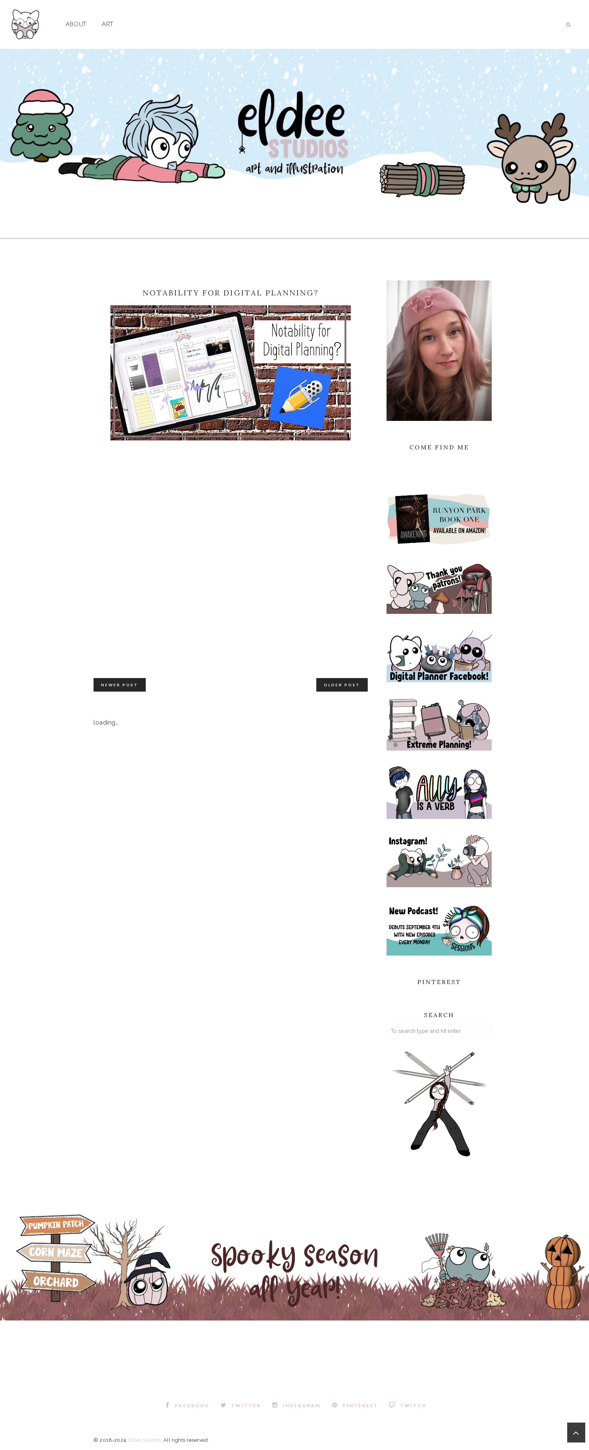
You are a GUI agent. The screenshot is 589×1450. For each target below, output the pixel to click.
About (76, 24)
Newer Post (119, 685)
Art (107, 24)
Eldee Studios (144, 1440)
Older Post (342, 685)
